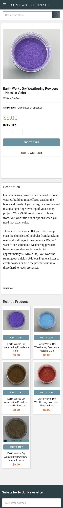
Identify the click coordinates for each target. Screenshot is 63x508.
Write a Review (11, 98)
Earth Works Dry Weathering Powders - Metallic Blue (46, 347)
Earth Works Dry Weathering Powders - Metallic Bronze (16, 402)
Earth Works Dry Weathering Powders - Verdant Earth (16, 457)
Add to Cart (16, 337)
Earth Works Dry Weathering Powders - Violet (16, 347)
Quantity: (10, 124)
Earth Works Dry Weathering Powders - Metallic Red (46, 402)
